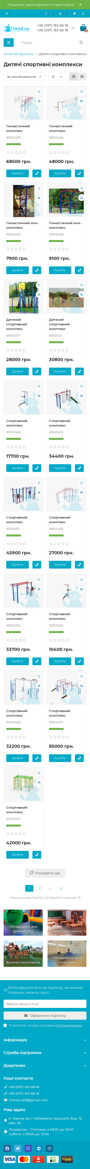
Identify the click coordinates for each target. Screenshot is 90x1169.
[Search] (52, 42)
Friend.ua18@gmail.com (28, 1100)
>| (61, 888)
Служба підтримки (45, 1052)
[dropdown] (7, 13)
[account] (83, 13)
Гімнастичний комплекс (18, 128)
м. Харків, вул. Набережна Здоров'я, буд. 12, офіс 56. (45, 1120)
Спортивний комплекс (16, 423)
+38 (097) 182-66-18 (52, 25)
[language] (74, 13)
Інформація (45, 1040)
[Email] (45, 1004)
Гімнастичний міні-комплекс (22, 225)
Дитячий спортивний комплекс (16, 324)
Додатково (45, 1065)
